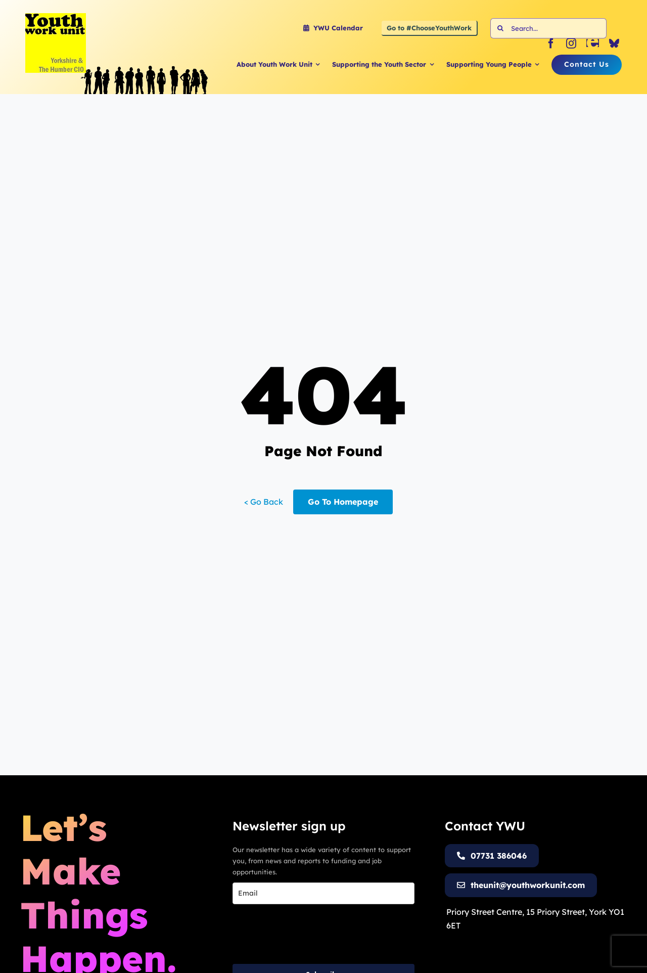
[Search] (500, 28)
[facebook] (551, 43)
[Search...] (548, 28)
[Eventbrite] (592, 43)
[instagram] (571, 43)
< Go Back (263, 502)
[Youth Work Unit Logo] (55, 17)
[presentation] (309, 934)
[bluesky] (614, 43)
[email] (323, 893)
